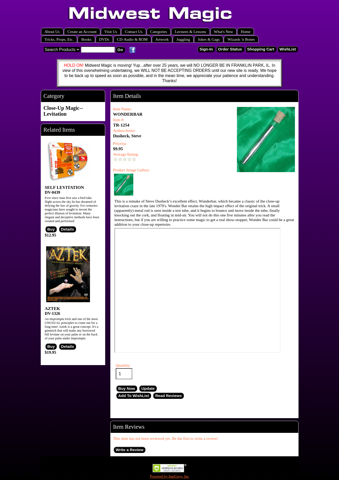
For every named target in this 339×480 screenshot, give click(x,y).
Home (245, 31)
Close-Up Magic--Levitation (63, 111)
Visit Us (110, 31)
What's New (223, 31)
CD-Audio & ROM (132, 39)
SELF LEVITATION (64, 187)
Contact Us (133, 31)
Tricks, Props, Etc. (59, 39)
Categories (158, 31)
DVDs (104, 39)
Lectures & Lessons (190, 31)
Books (86, 39)
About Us (52, 31)
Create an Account (82, 31)
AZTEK (52, 308)
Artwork (162, 39)
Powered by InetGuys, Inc (169, 476)
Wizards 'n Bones (241, 39)
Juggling (183, 39)
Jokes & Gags (209, 39)
